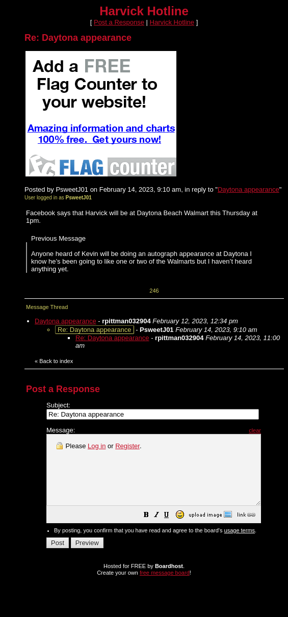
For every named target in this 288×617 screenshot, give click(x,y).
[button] (172, 530)
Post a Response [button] (119, 22)
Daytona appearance (248, 189)
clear (280, 430)
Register (127, 446)
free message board (165, 586)
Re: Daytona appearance (112, 338)
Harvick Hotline (172, 22)
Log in (97, 446)
